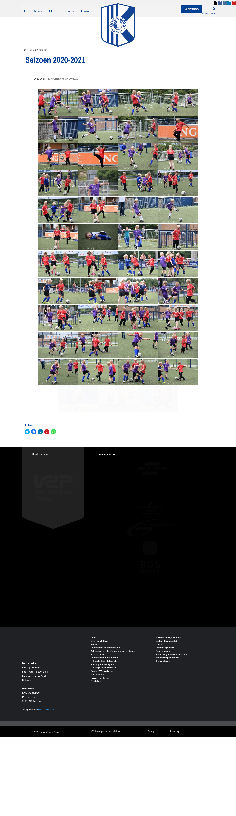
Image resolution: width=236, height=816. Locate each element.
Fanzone (88, 11)
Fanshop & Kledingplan (102, 717)
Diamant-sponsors (165, 700)
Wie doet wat (97, 727)
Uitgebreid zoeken (208, 13)
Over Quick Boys (99, 693)
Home (26, 11)
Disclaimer (96, 733)
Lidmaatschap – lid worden (104, 713)
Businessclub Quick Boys (168, 690)
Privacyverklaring (100, 730)
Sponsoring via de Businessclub (171, 707)
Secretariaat (97, 697)
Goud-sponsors (163, 703)
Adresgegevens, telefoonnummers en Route (113, 703)
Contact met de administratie (105, 700)
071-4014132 (46, 761)
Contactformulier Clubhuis (104, 710)
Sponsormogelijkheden (167, 710)
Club (54, 11)
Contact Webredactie (102, 723)
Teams (40, 11)
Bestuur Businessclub (166, 693)
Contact (160, 697)
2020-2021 (39, 78)
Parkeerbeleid (98, 707)
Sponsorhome (163, 713)
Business (70, 11)
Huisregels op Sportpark (103, 720)
